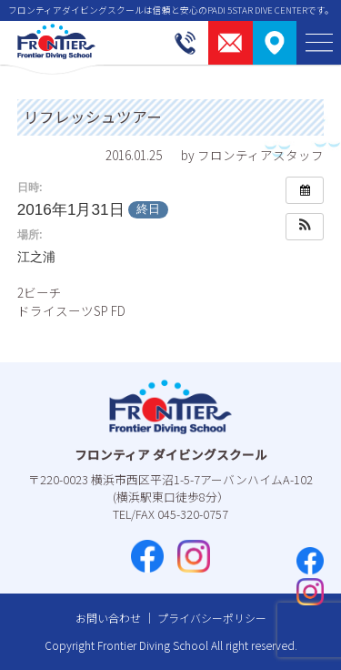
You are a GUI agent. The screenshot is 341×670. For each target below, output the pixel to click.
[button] (304, 226)
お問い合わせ (108, 617)
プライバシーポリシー (211, 617)
